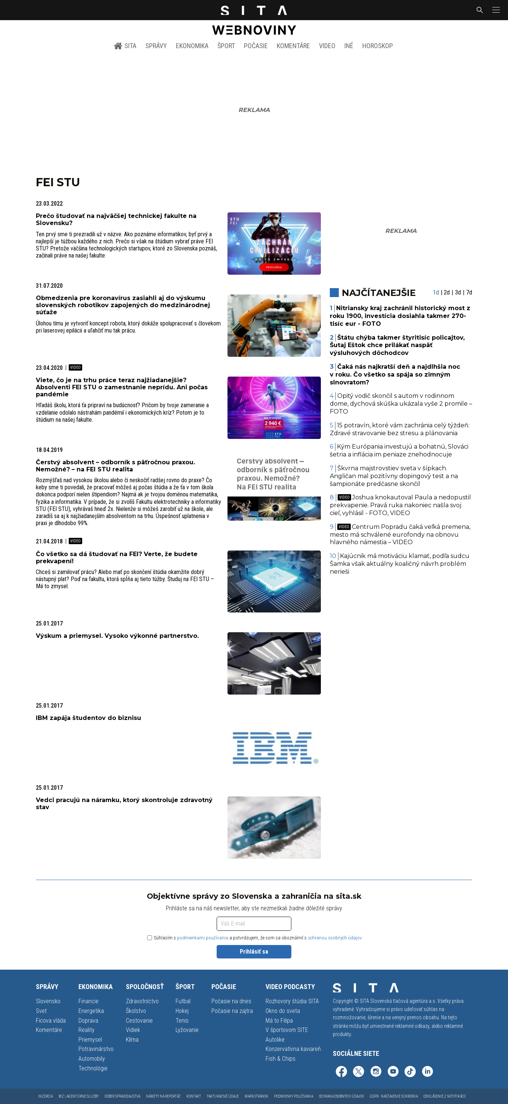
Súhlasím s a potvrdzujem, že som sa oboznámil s (254, 938)
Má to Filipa (279, 1020)
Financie (88, 1001)
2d (447, 292)
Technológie (93, 1068)
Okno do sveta (283, 1010)
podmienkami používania (202, 938)
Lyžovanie (187, 1029)
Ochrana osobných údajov (341, 1096)
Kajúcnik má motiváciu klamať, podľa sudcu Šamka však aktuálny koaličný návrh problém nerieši (400, 563)
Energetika (91, 1010)
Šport (226, 46)
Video (327, 46)
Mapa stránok (256, 1096)
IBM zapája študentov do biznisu (88, 717)
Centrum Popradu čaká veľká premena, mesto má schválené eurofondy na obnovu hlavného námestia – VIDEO (400, 534)
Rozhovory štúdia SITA (292, 1001)
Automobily (91, 1058)
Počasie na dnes (231, 1001)
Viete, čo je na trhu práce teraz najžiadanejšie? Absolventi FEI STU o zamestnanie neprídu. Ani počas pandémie (122, 387)
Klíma (132, 1039)
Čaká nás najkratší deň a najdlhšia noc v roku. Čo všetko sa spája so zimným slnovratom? (395, 374)
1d (436, 292)
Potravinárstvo (96, 1048)
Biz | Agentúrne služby (79, 1096)
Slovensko (48, 1001)
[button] (495, 10)
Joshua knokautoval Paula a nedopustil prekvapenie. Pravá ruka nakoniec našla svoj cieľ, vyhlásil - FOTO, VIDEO (400, 505)
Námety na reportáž (163, 1096)
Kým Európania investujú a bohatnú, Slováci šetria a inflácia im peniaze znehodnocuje (399, 450)
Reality (86, 1029)
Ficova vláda (51, 1020)
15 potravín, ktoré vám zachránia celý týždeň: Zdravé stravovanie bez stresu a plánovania (400, 429)
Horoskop (377, 46)
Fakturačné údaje (223, 1096)
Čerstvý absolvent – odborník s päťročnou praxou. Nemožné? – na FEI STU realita (115, 466)
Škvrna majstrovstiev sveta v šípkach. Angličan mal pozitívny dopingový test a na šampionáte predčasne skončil (394, 476)
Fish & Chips (280, 1058)
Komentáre (293, 46)
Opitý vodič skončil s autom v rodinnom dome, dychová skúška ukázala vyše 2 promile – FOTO (401, 403)
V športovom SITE (287, 1029)
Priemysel (90, 1039)
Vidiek (133, 1029)
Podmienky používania (293, 1096)
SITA (125, 45)
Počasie (256, 46)
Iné (348, 46)
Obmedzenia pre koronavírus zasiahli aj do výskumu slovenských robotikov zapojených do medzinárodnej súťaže (123, 305)
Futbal (183, 1001)
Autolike (275, 1039)
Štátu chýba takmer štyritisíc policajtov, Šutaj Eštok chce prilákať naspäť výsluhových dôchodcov (397, 345)
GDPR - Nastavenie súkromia (394, 1096)
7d (469, 292)
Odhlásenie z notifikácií (445, 1096)
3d (458, 292)
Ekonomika (192, 46)
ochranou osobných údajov (335, 938)
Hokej (182, 1010)
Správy (156, 46)
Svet (41, 1010)
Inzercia (45, 1096)
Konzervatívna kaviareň (293, 1048)
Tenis (182, 1020)
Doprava (88, 1020)
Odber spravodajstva (122, 1096)
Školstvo (136, 1010)
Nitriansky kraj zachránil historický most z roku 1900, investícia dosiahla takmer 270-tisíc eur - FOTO (400, 316)
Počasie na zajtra (232, 1010)
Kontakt (193, 1096)
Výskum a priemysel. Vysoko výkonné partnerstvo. (117, 635)
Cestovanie (139, 1020)
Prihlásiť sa (254, 951)
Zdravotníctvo (142, 1001)
